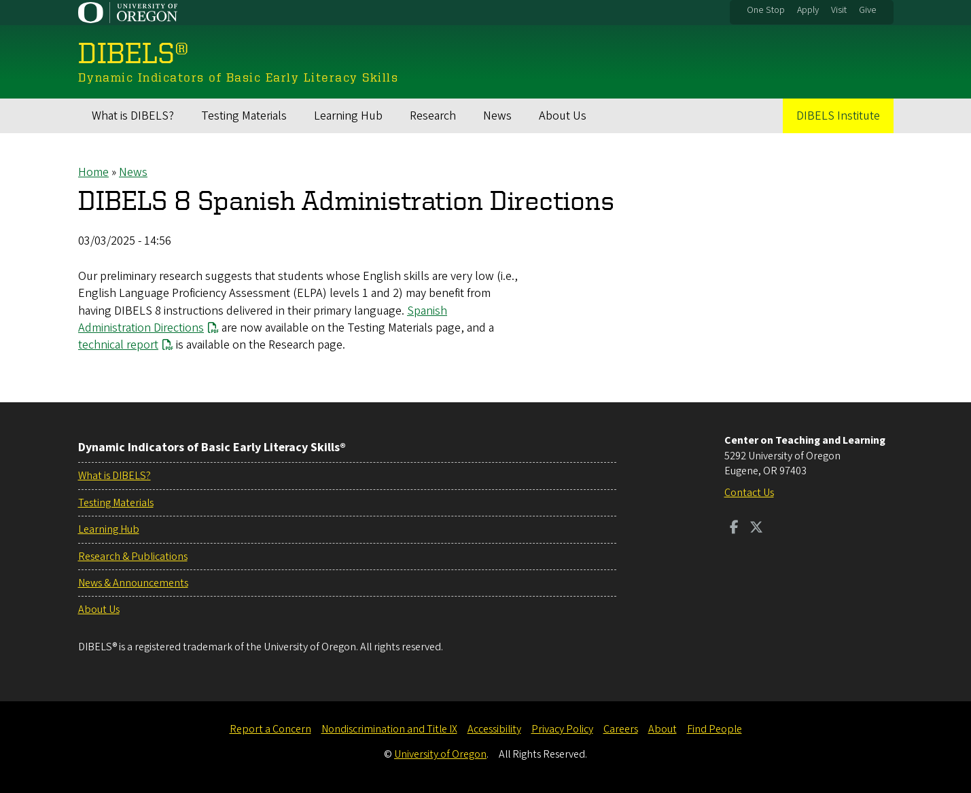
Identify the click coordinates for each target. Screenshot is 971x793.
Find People (714, 729)
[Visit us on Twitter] (756, 528)
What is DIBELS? (133, 115)
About (662, 729)
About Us (562, 115)
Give (868, 10)
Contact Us (749, 492)
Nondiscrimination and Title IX (389, 729)
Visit (839, 10)
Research (433, 115)
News (497, 115)
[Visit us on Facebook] (734, 528)
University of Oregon (440, 754)
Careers (620, 729)
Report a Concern (270, 729)
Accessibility (494, 729)
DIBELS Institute (838, 115)
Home (93, 172)
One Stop (766, 10)
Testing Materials (244, 115)
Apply (808, 10)
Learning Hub (348, 115)
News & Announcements (133, 583)
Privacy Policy (562, 729)
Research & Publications (133, 556)
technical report (118, 344)
